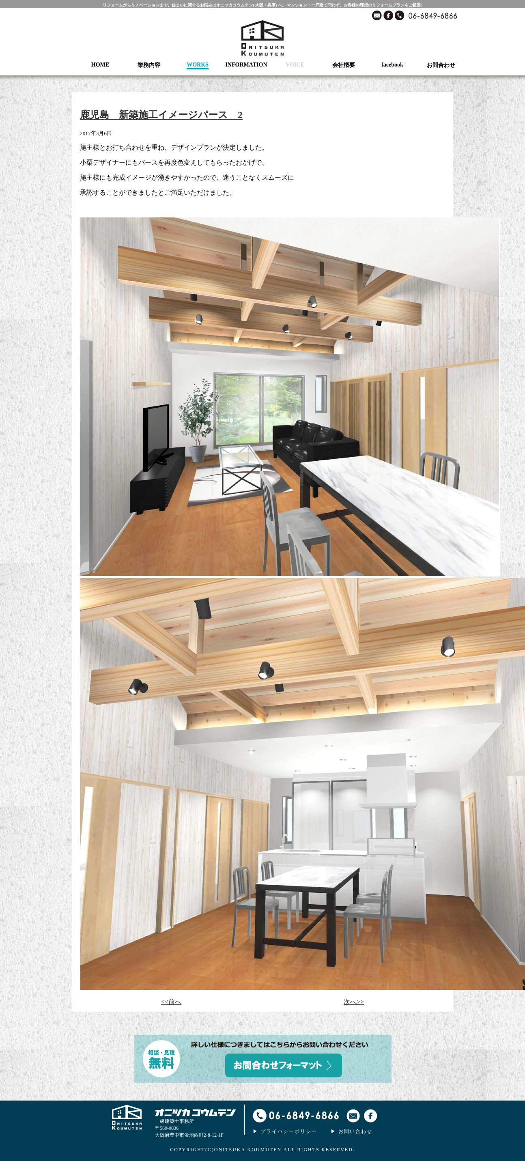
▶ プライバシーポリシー (285, 1131)
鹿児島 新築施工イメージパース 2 (161, 115)
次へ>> (354, 1001)
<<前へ (171, 1001)
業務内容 (149, 65)
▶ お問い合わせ (351, 1131)
